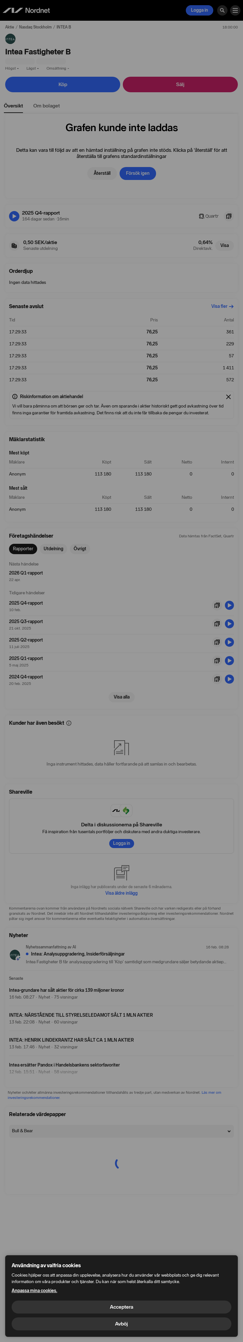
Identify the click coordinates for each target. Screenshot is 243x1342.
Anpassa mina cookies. (34, 1290)
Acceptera (121, 1307)
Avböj (121, 1324)
